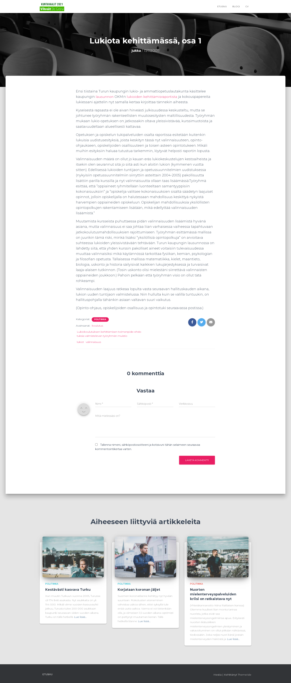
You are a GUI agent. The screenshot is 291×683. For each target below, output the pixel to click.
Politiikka (100, 319)
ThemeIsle (244, 674)
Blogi (236, 6)
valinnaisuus (93, 342)
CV (247, 6)
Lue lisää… (80, 617)
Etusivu (222, 6)
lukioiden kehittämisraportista (152, 97)
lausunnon (105, 97)
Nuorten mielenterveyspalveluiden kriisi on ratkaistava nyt (213, 594)
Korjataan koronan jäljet (139, 590)
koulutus (97, 325)
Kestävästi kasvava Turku (68, 590)
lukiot (80, 342)
